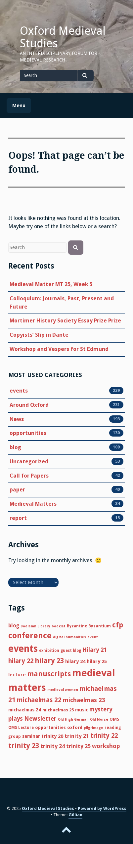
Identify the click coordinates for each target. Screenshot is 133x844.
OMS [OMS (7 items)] (114, 719)
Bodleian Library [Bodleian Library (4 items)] (35, 626)
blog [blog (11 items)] (13, 626)
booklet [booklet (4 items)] (59, 626)
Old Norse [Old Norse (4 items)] (99, 719)
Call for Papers (29, 476)
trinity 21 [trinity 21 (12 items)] (77, 736)
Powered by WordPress (102, 808)
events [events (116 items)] (23, 648)
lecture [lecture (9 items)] (17, 674)
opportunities (28, 433)
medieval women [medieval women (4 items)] (62, 690)
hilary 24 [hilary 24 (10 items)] (75, 661)
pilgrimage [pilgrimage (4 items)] (93, 728)
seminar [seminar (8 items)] (31, 736)
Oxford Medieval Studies (63, 37)
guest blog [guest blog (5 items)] (71, 650)
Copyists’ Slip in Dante (39, 335)
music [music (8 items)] (81, 709)
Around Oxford (29, 405)
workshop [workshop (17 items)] (106, 745)
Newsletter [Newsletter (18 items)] (40, 718)
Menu (18, 105)
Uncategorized (29, 461)
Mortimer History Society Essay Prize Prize (65, 320)
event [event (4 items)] (92, 637)
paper (17, 489)
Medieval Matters (33, 504)
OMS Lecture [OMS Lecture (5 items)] (21, 727)
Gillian (75, 814)
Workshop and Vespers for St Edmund (59, 349)
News (17, 419)
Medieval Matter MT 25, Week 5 (51, 284)
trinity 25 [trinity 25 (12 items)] (78, 746)
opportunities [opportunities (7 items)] (50, 727)
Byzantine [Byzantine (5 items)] (77, 626)
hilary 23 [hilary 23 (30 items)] (49, 661)
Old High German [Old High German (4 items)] (73, 719)
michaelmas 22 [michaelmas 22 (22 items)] (39, 700)
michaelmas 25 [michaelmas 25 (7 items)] (58, 709)
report (18, 518)
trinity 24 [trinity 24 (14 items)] (52, 746)
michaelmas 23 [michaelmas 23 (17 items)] (84, 699)
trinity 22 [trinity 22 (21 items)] (104, 735)
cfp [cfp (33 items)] (117, 625)
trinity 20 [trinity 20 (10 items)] (52, 736)
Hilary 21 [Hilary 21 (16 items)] (94, 650)
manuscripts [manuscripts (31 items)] (49, 674)
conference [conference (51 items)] (30, 635)
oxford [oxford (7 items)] (74, 727)
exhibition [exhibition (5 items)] (49, 650)
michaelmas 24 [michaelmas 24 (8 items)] (24, 709)
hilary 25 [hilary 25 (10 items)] (97, 661)
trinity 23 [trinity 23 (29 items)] (23, 746)
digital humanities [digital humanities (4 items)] (69, 637)
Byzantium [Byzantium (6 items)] (99, 625)
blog (15, 447)
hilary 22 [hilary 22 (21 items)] (20, 661)
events (19, 391)
